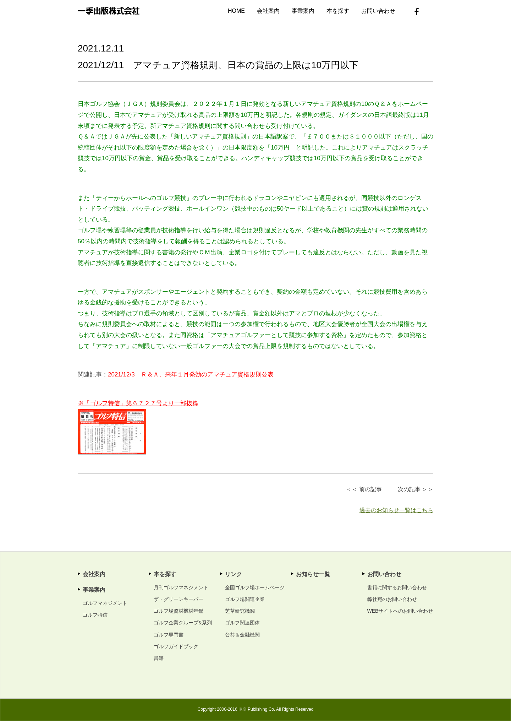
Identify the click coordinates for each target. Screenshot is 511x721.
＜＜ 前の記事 (363, 489)
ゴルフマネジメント (105, 603)
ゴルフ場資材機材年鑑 (178, 611)
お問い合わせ (378, 11)
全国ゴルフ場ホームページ (255, 587)
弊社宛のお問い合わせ (392, 599)
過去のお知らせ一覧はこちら (396, 510)
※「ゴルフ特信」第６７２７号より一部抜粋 (138, 403)
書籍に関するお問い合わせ (397, 587)
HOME (236, 11)
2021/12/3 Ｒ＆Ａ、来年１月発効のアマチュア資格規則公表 (191, 374)
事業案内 (303, 11)
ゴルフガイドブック (176, 646)
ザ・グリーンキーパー (178, 599)
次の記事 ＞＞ (415, 489)
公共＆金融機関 (242, 635)
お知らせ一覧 (313, 574)
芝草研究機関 (240, 611)
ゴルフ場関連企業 (245, 599)
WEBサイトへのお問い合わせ (400, 611)
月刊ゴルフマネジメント (181, 587)
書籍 (159, 658)
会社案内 (268, 11)
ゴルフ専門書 (168, 635)
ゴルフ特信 (95, 615)
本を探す (337, 11)
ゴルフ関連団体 (242, 622)
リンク (233, 574)
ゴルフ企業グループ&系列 (182, 622)
